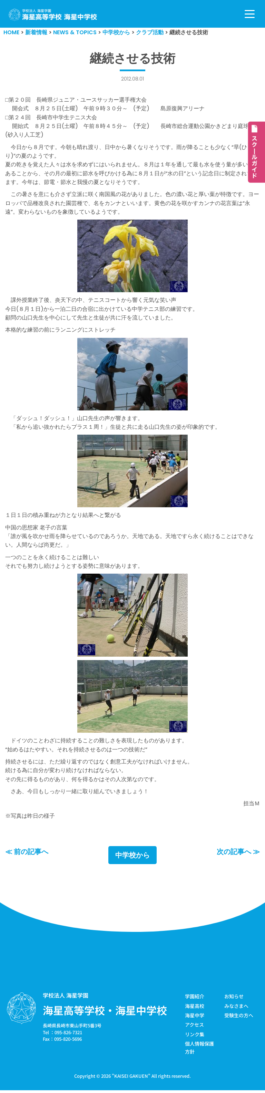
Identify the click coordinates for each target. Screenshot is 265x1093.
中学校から (132, 858)
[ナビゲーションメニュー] (249, 14)
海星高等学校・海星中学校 (105, 1013)
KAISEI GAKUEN (131, 1078)
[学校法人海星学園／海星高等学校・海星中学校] (53, 14)
